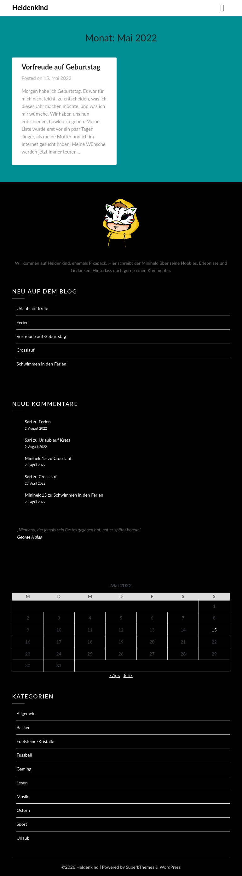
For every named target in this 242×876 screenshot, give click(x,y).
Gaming (23, 768)
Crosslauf (25, 350)
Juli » (128, 675)
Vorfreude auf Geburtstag (60, 67)
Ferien (22, 322)
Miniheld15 (36, 458)
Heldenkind (30, 7)
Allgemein (26, 713)
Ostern (23, 810)
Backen (23, 727)
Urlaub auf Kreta (32, 308)
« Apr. (114, 675)
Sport (21, 824)
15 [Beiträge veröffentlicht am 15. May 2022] (214, 629)
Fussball (24, 755)
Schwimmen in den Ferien (41, 363)
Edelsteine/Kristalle (35, 741)
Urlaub (22, 838)
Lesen (21, 782)
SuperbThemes (140, 867)
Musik (22, 796)
